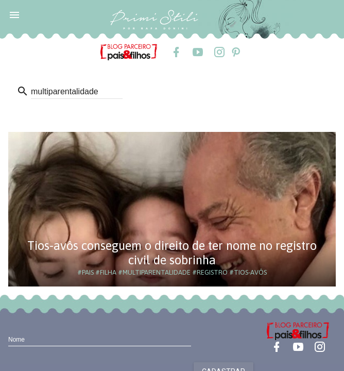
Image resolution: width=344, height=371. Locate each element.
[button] (14, 14)
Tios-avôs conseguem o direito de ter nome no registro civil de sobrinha (172, 253)
